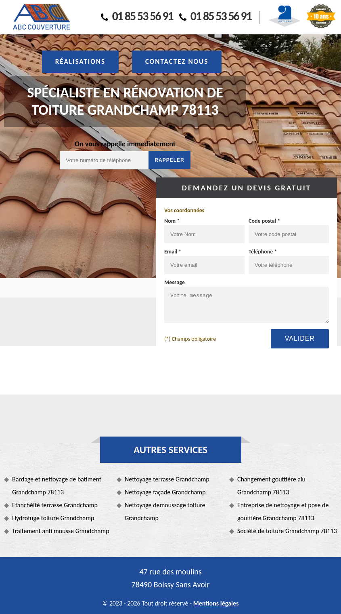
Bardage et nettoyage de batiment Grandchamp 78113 (56, 485)
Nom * (172, 220)
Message (174, 282)
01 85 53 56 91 (137, 15)
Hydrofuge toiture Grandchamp (53, 518)
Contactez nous (176, 61)
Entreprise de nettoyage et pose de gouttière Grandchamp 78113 (282, 511)
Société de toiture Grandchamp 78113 (287, 531)
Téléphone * (263, 251)
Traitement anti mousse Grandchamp (60, 531)
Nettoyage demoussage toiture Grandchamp (165, 511)
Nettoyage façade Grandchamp (165, 492)
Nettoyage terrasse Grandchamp (167, 479)
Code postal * (264, 220)
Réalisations (80, 61)
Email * (172, 251)
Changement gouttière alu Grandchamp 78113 (271, 485)
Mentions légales (216, 603)
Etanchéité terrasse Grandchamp (55, 505)
